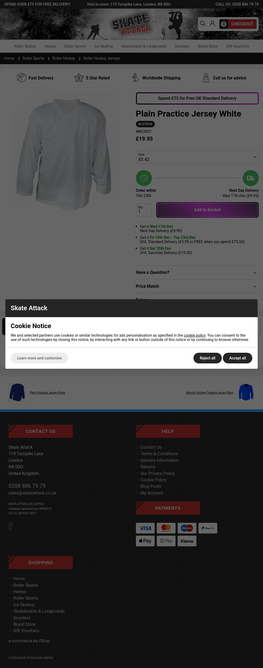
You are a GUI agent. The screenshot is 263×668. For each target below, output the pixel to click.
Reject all (207, 358)
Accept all (237, 358)
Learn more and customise (39, 358)
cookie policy (194, 335)
